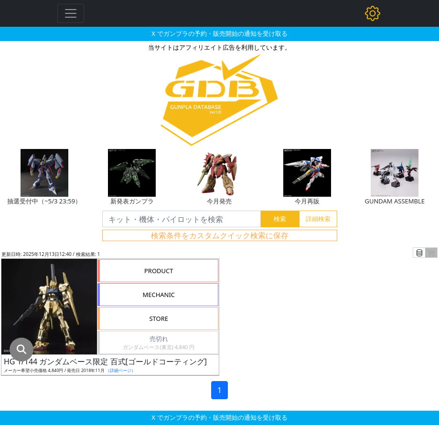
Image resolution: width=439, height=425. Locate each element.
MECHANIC (158, 294)
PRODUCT (158, 270)
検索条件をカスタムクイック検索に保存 (220, 235)
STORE (158, 318)
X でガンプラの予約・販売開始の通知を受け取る (219, 33)
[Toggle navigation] (70, 13)
